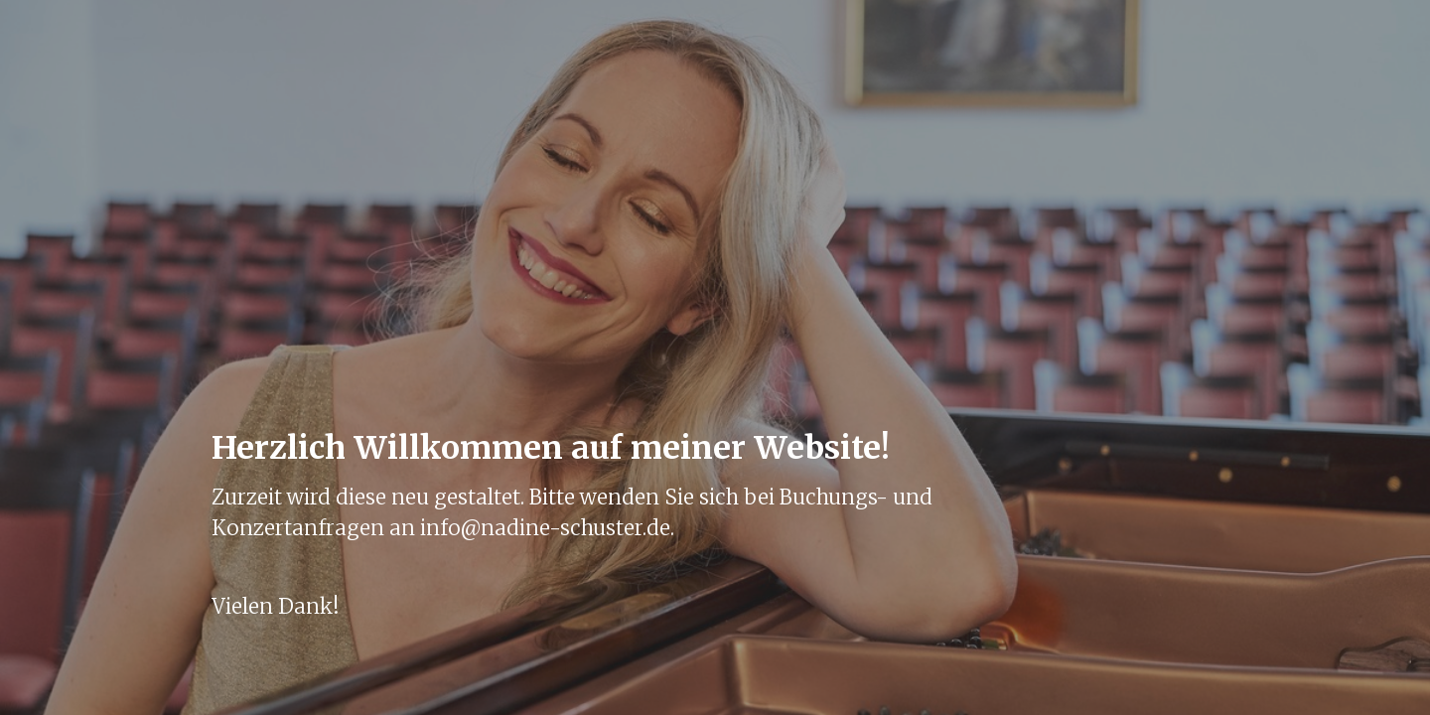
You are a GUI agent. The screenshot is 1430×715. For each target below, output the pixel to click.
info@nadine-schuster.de (545, 528)
